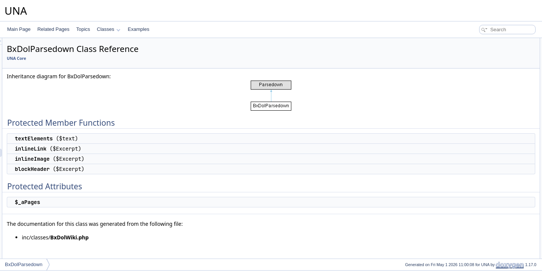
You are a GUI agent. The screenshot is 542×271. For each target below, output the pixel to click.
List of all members (477, 100)
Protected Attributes (478, 83)
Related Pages (53, 29)
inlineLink (473, 58)
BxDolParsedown (24, 264)
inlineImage (475, 67)
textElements (477, 50)
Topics (83, 29)
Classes (108, 29)
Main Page (18, 29)
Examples (138, 29)
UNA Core (110, 58)
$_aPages (474, 91)
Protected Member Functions (487, 42)
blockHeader (476, 75)
